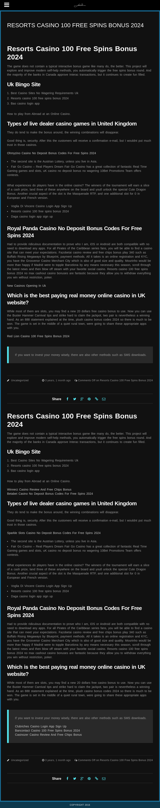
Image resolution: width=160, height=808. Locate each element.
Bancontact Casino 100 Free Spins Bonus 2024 (47, 730)
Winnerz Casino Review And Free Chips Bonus (39, 489)
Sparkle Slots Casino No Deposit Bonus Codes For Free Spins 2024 (54, 533)
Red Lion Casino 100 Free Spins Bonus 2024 (38, 336)
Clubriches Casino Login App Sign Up (40, 726)
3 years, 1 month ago (58, 380)
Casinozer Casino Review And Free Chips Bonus (48, 734)
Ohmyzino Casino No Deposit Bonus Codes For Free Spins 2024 (51, 153)
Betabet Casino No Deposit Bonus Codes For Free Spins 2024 (50, 493)
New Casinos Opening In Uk (26, 285)
